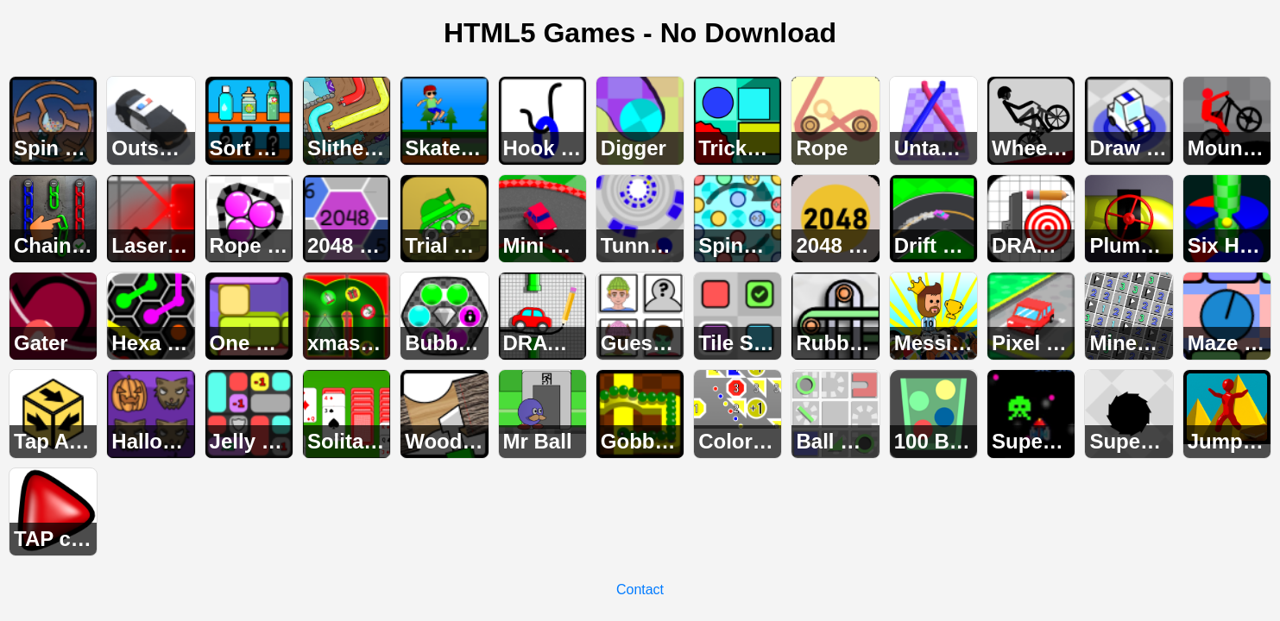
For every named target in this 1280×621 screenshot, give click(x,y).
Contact (640, 589)
